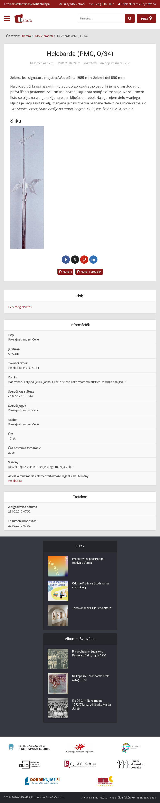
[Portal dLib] (29, 764)
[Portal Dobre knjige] (42, 781)
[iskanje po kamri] (101, 18)
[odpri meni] (7, 18)
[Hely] (146, 18)
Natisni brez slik (89, 271)
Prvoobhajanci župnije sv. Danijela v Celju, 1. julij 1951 (89, 653)
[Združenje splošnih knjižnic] (105, 781)
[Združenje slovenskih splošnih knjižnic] (80, 764)
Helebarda (15, 481)
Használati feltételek (122, 797)
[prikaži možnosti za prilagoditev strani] (72, 4)
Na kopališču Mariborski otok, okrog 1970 (90, 678)
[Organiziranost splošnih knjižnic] (80, 748)
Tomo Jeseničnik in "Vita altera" (88, 610)
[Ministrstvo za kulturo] (29, 748)
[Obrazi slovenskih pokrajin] (130, 764)
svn (91, 4)
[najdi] (130, 18)
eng (98, 4)
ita (105, 4)
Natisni (65, 271)
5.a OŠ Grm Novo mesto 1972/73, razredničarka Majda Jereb (91, 705)
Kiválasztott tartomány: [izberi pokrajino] (27, 4)
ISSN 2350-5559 (146, 797)
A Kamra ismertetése (94, 797)
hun (111, 4)
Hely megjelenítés (20, 307)
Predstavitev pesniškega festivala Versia (88, 561)
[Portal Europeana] (130, 748)
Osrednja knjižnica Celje (114, 63)
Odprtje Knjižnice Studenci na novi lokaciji (91, 585)
